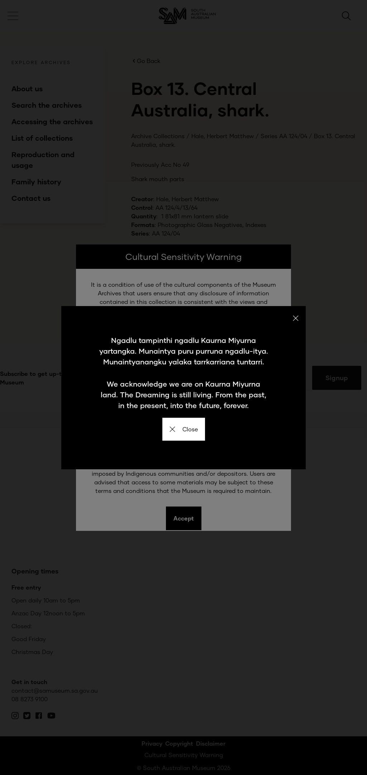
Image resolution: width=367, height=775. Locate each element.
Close (184, 429)
